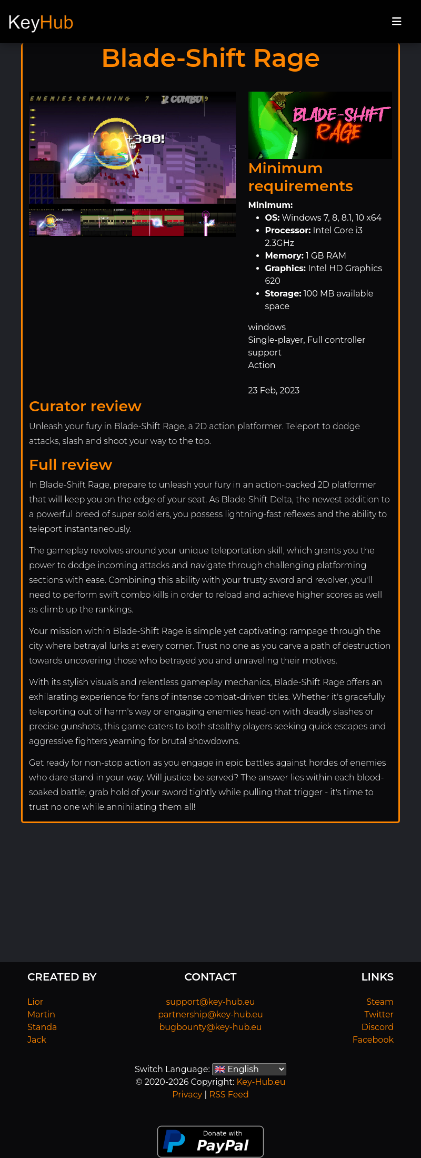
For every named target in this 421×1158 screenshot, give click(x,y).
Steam (380, 1002)
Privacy (187, 1095)
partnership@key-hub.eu (210, 1014)
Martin (41, 1014)
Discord (378, 1027)
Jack (36, 1040)
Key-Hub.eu (260, 1082)
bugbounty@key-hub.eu (210, 1027)
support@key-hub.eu (210, 1002)
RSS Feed (228, 1095)
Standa (42, 1027)
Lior (35, 1002)
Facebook (373, 1040)
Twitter (379, 1014)
